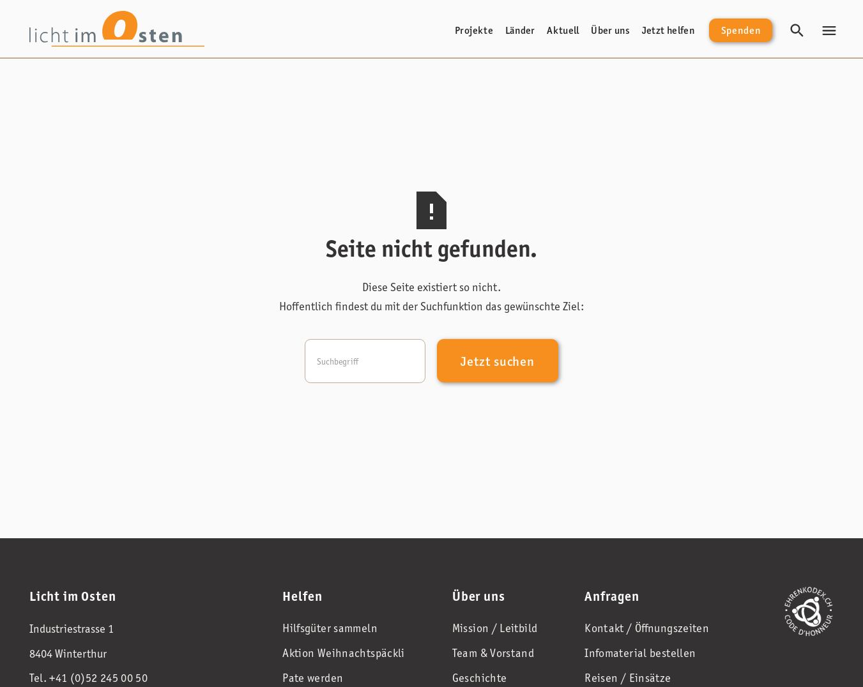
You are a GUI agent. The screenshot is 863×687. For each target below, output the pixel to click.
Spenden (741, 30)
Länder (520, 30)
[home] (116, 28)
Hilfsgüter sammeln (330, 628)
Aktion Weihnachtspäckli (343, 653)
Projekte (474, 30)
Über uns (610, 30)
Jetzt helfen (668, 30)
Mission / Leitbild (495, 628)
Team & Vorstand (493, 653)
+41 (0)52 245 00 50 (98, 677)
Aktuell (563, 30)
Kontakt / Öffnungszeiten (646, 628)
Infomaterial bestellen (640, 653)
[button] (829, 31)
